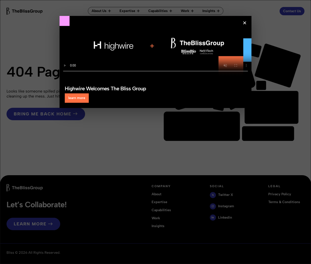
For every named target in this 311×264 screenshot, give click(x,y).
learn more (76, 98)
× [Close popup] (245, 23)
